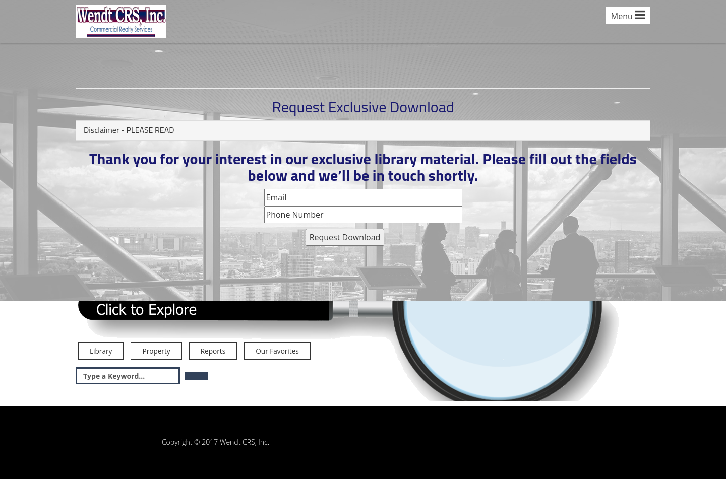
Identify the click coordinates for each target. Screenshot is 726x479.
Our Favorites (277, 351)
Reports (213, 351)
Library (101, 351)
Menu (628, 15)
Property (156, 351)
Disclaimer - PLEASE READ (129, 130)
